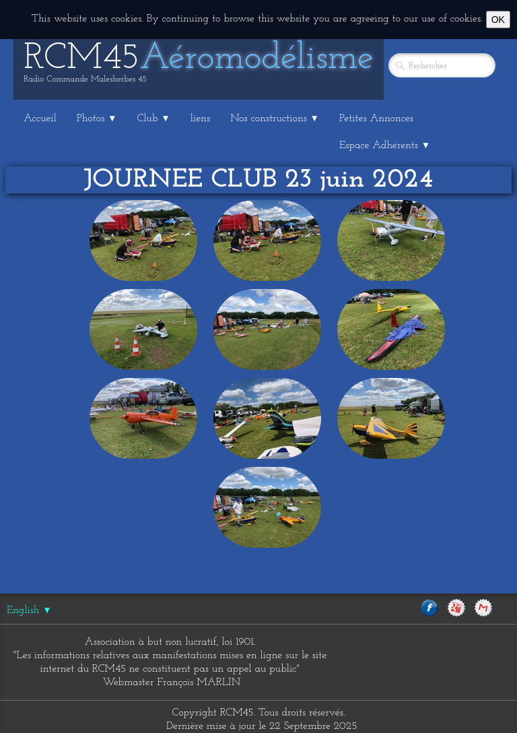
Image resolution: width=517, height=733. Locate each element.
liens (200, 118)
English (29, 610)
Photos (97, 118)
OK (498, 19)
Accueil (40, 118)
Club (153, 118)
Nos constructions (274, 118)
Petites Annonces (376, 118)
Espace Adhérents (384, 145)
